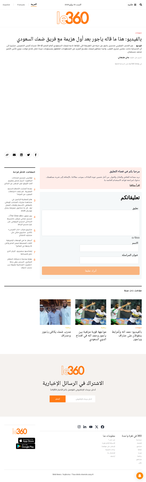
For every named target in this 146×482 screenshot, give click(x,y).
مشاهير (139, 459)
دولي (140, 463)
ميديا (140, 453)
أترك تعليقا (90, 270)
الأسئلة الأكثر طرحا (108, 443)
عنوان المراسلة (130, 254)
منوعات (138, 33)
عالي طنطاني (123, 57)
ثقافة (140, 450)
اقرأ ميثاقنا (135, 185)
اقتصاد (139, 443)
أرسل (57, 399)
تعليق (135, 208)
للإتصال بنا (111, 453)
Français (21, 5)
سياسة (139, 440)
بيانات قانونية (110, 450)
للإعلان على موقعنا (108, 446)
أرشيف (112, 456)
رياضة (139, 456)
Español (6, 5)
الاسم (135, 242)
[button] (139, 475)
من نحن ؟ (111, 440)
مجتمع (139, 446)
